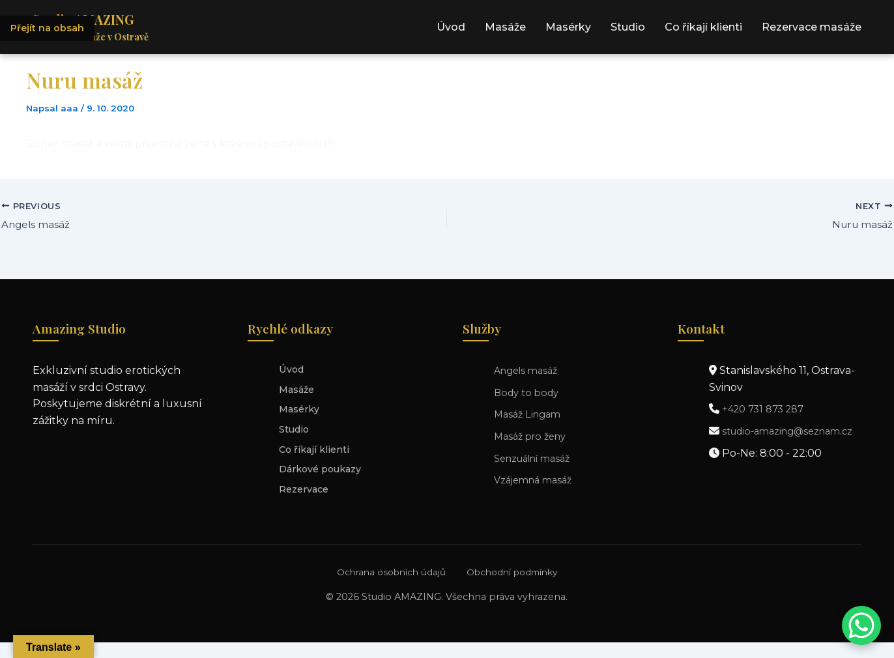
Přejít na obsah (50, 29)
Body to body (529, 394)
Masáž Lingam (530, 416)
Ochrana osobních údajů (385, 588)
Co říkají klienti (703, 29)
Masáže (505, 29)
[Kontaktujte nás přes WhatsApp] (861, 625)
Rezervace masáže (811, 29)
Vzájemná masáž (537, 481)
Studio (628, 29)
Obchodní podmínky (515, 588)
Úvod (451, 29)
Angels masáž (529, 371)
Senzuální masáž (538, 459)
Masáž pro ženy (533, 437)
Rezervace (306, 503)
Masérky (568, 29)
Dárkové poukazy (325, 481)
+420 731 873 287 (767, 411)
